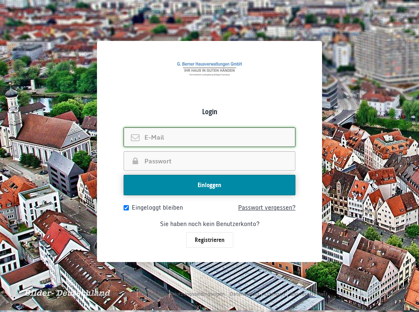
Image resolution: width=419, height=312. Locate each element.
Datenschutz (244, 294)
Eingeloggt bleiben (153, 207)
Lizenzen (274, 294)
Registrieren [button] (210, 239)
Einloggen (209, 185)
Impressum (153, 294)
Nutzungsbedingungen (198, 294)
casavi (127, 294)
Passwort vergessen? (266, 207)
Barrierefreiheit (309, 294)
